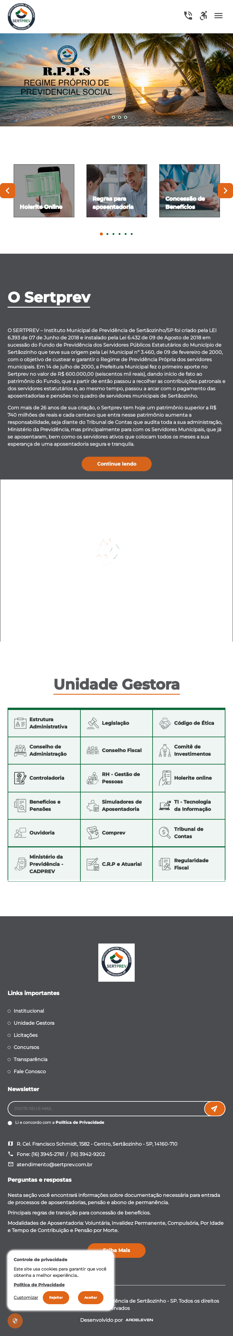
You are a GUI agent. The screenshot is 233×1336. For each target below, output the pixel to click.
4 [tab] (125, 117)
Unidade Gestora (34, 1023)
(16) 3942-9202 (87, 1154)
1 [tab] (107, 117)
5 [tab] (125, 233)
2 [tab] (113, 117)
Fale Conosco (30, 1071)
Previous (7, 190)
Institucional (29, 1011)
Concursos (26, 1047)
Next (225, 190)
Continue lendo (116, 474)
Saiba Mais (116, 1250)
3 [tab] (119, 117)
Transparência (30, 1059)
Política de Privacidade (80, 1122)
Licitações (26, 1035)
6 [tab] (131, 233)
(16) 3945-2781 (47, 1154)
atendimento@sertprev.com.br (54, 1164)
